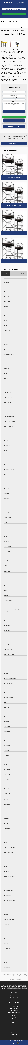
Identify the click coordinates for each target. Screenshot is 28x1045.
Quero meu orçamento (14, 143)
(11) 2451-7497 (14, 1008)
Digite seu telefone (14, 97)
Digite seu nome (14, 89)
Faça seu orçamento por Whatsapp (14, 13)
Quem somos (13, 21)
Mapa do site (14, 1034)
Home (2, 21)
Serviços (3, 27)
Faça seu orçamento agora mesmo (14, 9)
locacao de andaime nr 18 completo (22, 30)
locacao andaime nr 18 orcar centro (4, 32)
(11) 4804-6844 (14, 1004)
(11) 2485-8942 (14, 1006)
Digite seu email (14, 93)
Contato (13, 27)
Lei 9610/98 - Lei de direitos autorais (16, 979)
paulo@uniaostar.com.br (14, 1012)
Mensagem (14, 101)
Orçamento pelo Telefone (14, 120)
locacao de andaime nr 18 (15, 30)
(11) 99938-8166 (14, 1010)
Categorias (8, 30)
